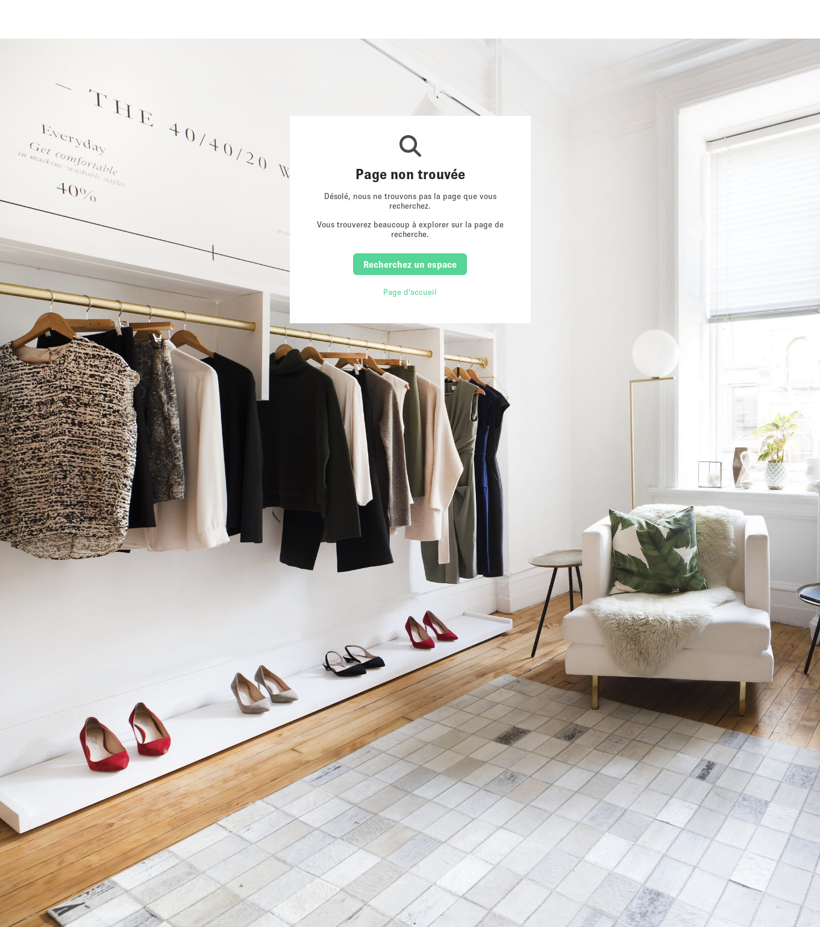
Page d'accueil (410, 292)
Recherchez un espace (410, 264)
